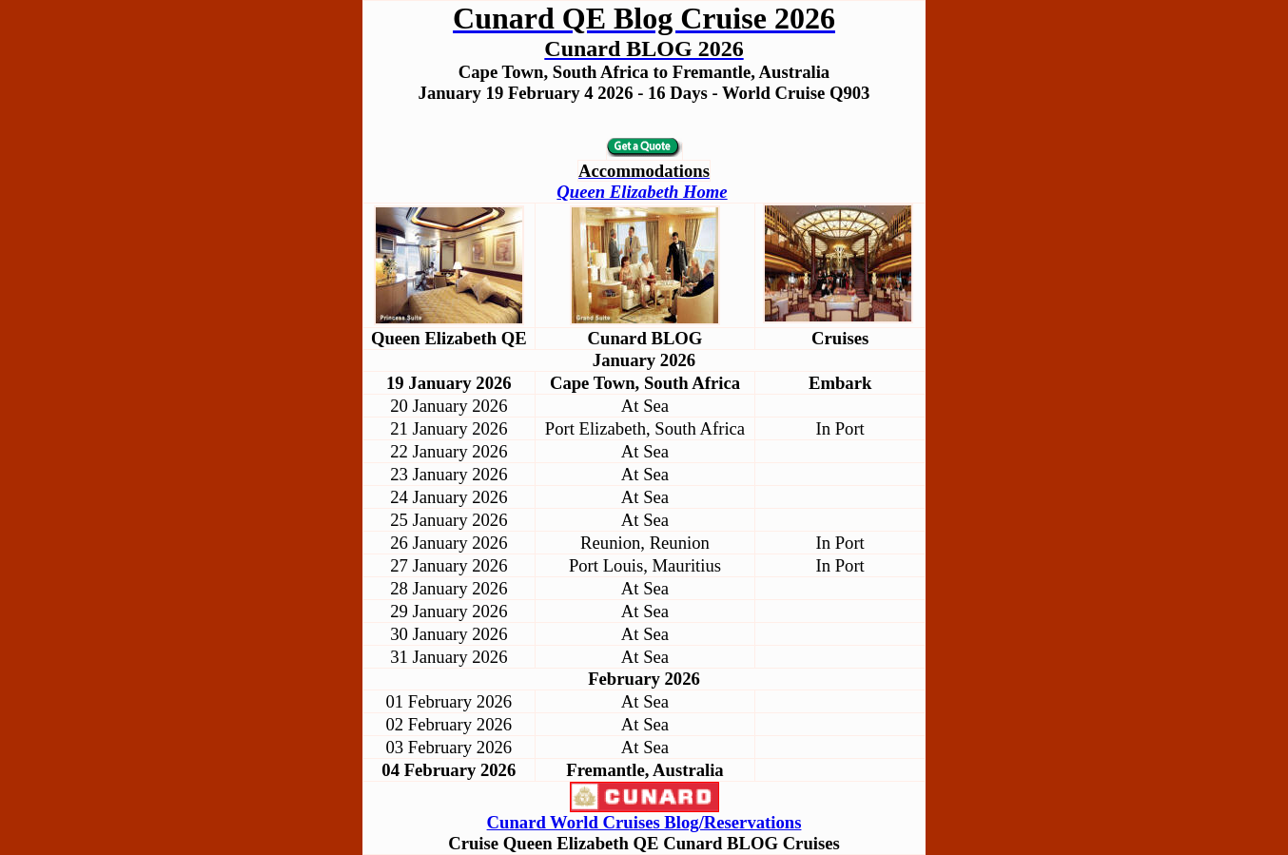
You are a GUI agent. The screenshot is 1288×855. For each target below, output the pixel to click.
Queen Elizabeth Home (641, 192)
